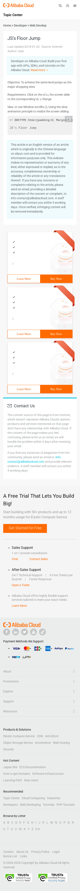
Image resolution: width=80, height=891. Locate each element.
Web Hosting (61, 742)
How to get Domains (16, 773)
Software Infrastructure (48, 773)
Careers (8, 851)
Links (23, 856)
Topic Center (11, 798)
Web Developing (30, 804)
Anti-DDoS (51, 736)
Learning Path (12, 780)
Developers (10, 804)
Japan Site (10, 767)
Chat (15, 559)
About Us (22, 851)
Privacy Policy (40, 851)
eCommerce (43, 742)
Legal (56, 851)
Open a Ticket (21, 585)
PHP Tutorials (66, 804)
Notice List (10, 856)
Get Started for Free (25, 528)
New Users (31, 780)
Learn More (24, 278)
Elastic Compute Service (19, 736)
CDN (40, 736)
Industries (53, 798)
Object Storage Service (18, 742)
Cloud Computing (33, 798)
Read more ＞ (40, 70)
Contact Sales (38, 559)
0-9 (37, 829)
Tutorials (48, 804)
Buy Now (56, 278)
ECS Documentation (32, 767)
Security (8, 749)
